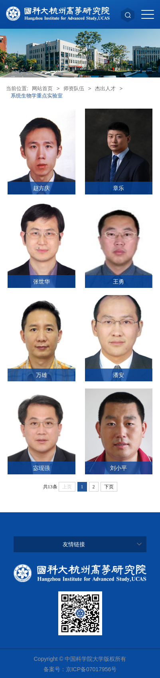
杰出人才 (105, 88)
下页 (109, 487)
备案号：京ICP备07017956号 (80, 669)
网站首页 (42, 88)
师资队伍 (73, 88)
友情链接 (74, 544)
